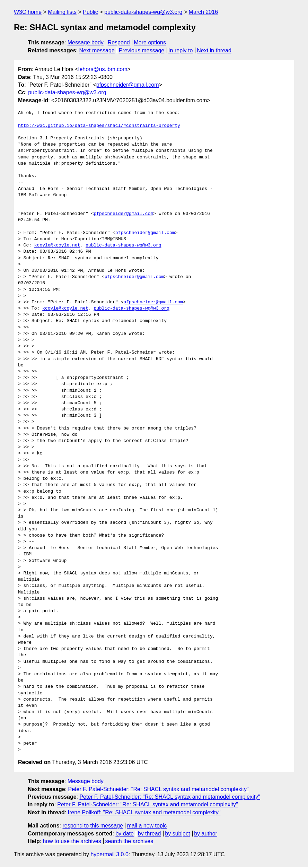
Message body (86, 42)
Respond (119, 42)
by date (124, 833)
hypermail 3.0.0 (109, 854)
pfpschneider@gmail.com (127, 85)
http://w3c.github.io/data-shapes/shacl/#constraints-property (99, 126)
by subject (177, 833)
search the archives (129, 841)
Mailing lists (62, 12)
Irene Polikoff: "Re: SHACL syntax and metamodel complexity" (144, 812)
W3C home (28, 12)
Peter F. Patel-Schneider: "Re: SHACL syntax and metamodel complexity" (158, 789)
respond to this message (92, 826)
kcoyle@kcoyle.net (57, 245)
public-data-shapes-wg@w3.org (143, 12)
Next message (97, 50)
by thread (149, 833)
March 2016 (203, 12)
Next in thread (214, 50)
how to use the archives (72, 841)
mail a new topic (147, 826)
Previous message (142, 50)
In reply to (180, 50)
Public (90, 12)
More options (150, 42)
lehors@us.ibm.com (102, 69)
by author (205, 833)
